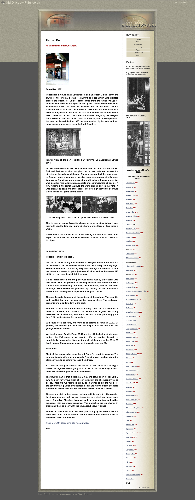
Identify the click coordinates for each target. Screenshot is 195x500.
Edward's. (129, 270)
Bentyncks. (130, 212)
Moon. (128, 362)
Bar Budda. (130, 191)
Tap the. (129, 445)
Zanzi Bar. (129, 479)
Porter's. (129, 387)
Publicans (138, 44)
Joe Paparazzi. (131, 324)
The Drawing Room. (133, 266)
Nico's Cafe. (130, 374)
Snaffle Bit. (130, 424)
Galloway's (130, 283)
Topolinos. (130, 449)
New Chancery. (132, 399)
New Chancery (131, 366)
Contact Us (138, 53)
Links (138, 56)
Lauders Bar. (131, 337)
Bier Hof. (129, 208)
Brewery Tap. (131, 228)
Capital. (129, 241)
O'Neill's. (129, 383)
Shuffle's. (129, 416)
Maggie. (129, 391)
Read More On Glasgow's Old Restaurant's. (67, 423)
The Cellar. (130, 253)
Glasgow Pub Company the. (136, 291)
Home (138, 39)
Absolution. (130, 183)
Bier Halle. (130, 203)
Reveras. (129, 404)
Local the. (129, 345)
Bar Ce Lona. (131, 195)
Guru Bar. (129, 304)
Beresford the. (131, 216)
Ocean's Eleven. (132, 379)
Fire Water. (130, 278)
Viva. (128, 462)
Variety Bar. (130, 454)
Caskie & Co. (131, 245)
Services (138, 47)
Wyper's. (129, 466)
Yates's (129, 470)
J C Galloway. (131, 320)
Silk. (127, 420)
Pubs (138, 42)
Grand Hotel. (131, 295)
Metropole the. (131, 354)
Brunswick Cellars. (133, 233)
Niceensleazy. (131, 370)
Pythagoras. (130, 395)
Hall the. (129, 308)
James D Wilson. (132, 316)
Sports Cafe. (130, 433)
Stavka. (129, 437)
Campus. (129, 237)
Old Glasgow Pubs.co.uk (23, 2)
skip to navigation (181, 2)
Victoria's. (129, 458)
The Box (129, 224)
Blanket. (129, 220)
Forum (138, 50)
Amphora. (129, 187)
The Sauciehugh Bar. (133, 408)
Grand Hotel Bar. (132, 299)
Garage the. (130, 287)
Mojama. (129, 358)
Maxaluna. (130, 349)
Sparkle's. (129, 429)
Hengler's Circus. (132, 312)
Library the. (130, 341)
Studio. (129, 441)
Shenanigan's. (131, 412)
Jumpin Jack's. (132, 329)
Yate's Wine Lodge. (133, 474)
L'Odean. (129, 333)
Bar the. (129, 199)
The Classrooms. (132, 258)
